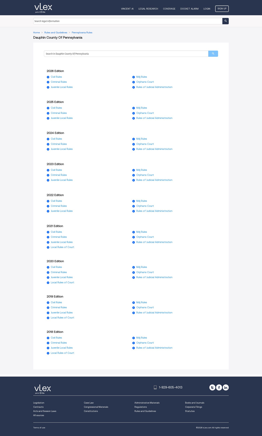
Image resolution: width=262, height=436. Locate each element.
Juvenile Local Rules (62, 87)
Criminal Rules (59, 82)
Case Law (89, 403)
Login (207, 8)
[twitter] (212, 387)
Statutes (189, 411)
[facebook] (219, 387)
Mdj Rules (141, 77)
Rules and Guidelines (145, 411)
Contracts (38, 407)
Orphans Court (145, 82)
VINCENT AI (127, 8)
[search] (213, 54)
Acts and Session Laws (44, 411)
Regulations (141, 407)
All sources (38, 415)
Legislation (38, 403)
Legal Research (148, 8)
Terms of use (39, 427)
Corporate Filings (193, 407)
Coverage (169, 8)
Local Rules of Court (62, 247)
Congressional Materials (96, 407)
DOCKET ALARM (189, 8)
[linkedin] (226, 387)
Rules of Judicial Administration (154, 87)
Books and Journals (194, 403)
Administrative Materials (147, 403)
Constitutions (91, 411)
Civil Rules (56, 77)
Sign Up (222, 8)
